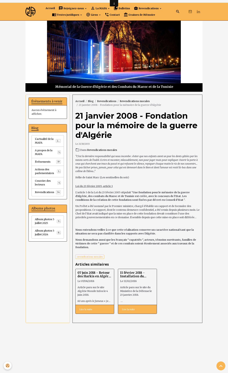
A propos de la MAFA (48, 152)
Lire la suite (85, 309)
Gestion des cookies (114, 368)
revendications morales (90, 256)
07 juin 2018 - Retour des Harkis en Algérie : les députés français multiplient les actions (94, 274)
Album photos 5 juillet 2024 (48, 232)
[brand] (30, 11)
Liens (92, 15)
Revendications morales (135, 101)
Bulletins (122, 8)
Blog (91, 101)
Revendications (146, 8)
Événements (48, 162)
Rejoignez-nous (71, 8)
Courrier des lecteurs (48, 182)
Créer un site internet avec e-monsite (89, 354)
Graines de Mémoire (139, 15)
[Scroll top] (220, 365)
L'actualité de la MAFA (48, 140)
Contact (112, 15)
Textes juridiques (66, 15)
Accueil (50, 8)
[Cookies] (8, 366)
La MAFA (99, 8)
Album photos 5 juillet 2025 (48, 221)
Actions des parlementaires (48, 171)
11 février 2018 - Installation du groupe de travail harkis (133, 274)
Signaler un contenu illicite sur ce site (139, 354)
